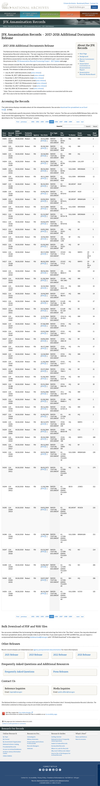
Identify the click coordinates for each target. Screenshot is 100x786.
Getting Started (56, 737)
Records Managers (33, 746)
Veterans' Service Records (30, 14)
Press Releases (60, 671)
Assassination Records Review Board (87, 73)
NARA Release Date (18, 133)
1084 (47, 122)
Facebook (40, 770)
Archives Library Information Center (12, 752)
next (78, 122)
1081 (32, 122)
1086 (56, 122)
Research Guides (58, 734)
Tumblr (50, 770)
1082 (37, 122)
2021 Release (84, 654)
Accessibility (33, 778)
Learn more (81, 782)
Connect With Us (50, 766)
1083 (42, 122)
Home (5, 26)
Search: (59, 126)
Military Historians (32, 739)
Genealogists (31, 737)
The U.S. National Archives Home (25, 6)
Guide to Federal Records (59, 743)
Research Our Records (10, 14)
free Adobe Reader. (26, 712)
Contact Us (94, 3)
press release (36, 73)
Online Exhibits (7, 756)
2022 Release (60, 654)
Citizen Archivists (70, 3)
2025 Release (11, 654)
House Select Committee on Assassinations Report (85, 67)
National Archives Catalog (11, 744)
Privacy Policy (42, 778)
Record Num (11, 134)
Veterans (30, 748)
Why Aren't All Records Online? (60, 751)
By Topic (5, 737)
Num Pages (95, 134)
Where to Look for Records (59, 748)
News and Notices (81, 737)
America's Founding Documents (90, 14)
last (82, 122)
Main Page (83, 54)
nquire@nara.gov (16, 692)
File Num (62, 134)
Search (94, 7)
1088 (65, 122)
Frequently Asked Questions (19, 671)
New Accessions (81, 739)
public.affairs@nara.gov (66, 692)
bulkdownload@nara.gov (39, 637)
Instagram (46, 770)
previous (24, 122)
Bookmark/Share (83, 3)
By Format (6, 739)
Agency (36, 135)
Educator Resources (50, 14)
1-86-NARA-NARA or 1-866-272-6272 (50, 783)
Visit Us (70, 14)
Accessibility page (51, 714)
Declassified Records (58, 746)
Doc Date (44, 135)
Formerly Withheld (28, 134)
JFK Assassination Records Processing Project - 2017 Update (38, 61)
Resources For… (33, 734)
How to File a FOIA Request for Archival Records (60, 754)
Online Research (10, 734)
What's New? (81, 734)
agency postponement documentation (47, 650)
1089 (70, 122)
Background (84, 56)
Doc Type (53, 134)
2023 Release (35, 654)
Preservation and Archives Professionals (35, 742)
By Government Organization (12, 742)
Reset (95, 126)
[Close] (97, 766)
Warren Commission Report (87, 60)
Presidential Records (9, 747)
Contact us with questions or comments (14, 723)
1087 (61, 122)
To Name (72, 135)
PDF (42, 141)
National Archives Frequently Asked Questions (60, 740)
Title (89, 135)
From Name (80, 134)
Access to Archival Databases (12, 749)
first (17, 122)
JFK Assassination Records (32, 26)
